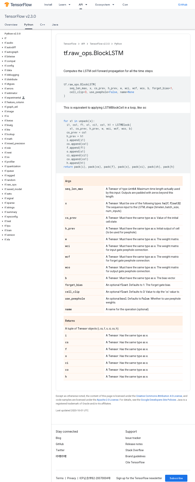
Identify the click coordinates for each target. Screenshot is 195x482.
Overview (11, 24)
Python (118, 43)
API (83, 43)
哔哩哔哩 (61, 456)
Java (55, 24)
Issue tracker (133, 437)
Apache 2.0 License (107, 399)
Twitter (60, 450)
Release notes (134, 444)
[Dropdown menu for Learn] (70, 4)
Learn (62, 4)
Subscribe (176, 478)
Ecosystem (102, 4)
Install (48, 4)
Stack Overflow (134, 450)
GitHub (182, 4)
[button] (25, 38)
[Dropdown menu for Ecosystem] (114, 4)
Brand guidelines (135, 456)
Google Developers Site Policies (158, 399)
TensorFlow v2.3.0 (20, 16)
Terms (60, 478)
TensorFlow (70, 43)
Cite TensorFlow (135, 462)
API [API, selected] (81, 4)
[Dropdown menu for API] (87, 4)
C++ (42, 24)
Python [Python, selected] (28, 24)
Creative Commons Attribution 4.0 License (159, 396)
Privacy (71, 478)
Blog (58, 437)
